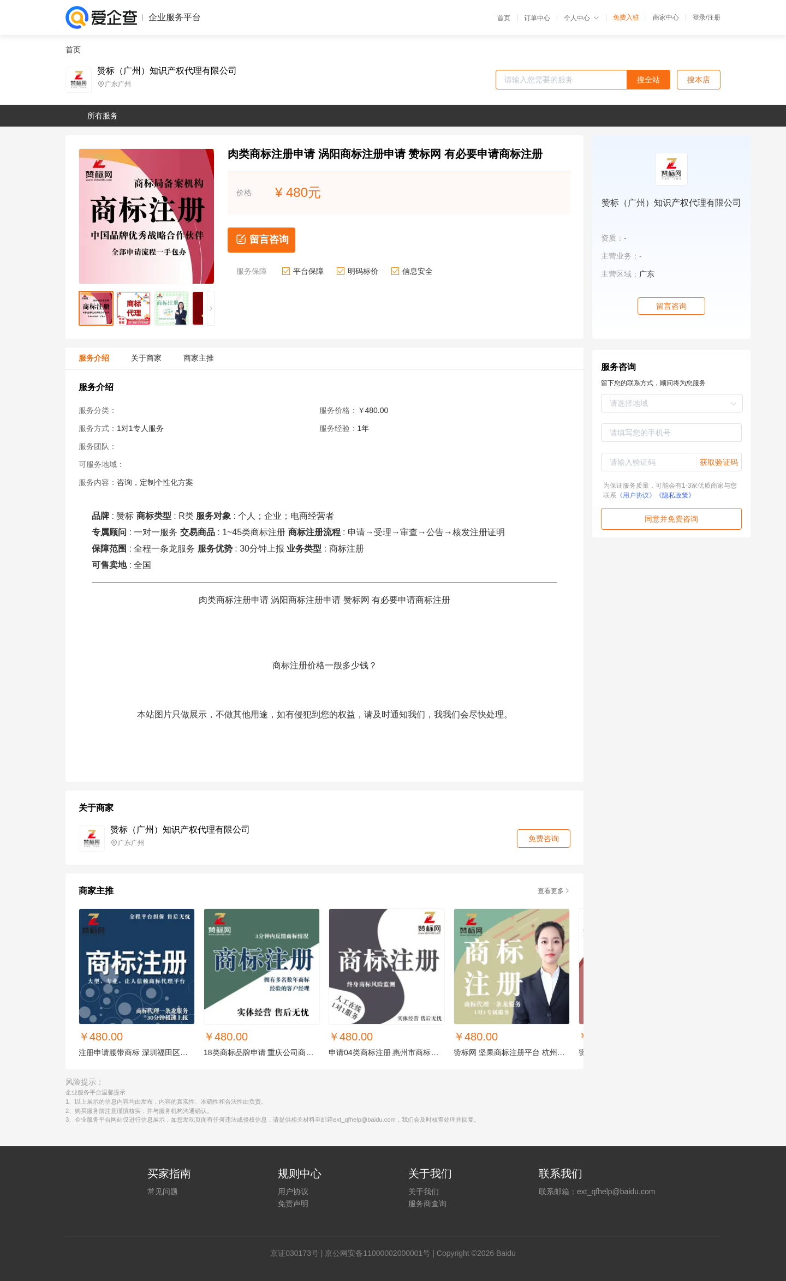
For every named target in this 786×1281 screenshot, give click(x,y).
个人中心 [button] (581, 18)
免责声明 (293, 1203)
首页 (503, 18)
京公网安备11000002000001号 (377, 1253)
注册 (713, 17)
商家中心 (666, 17)
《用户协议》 (636, 495)
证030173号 (298, 1253)
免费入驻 (626, 17)
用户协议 (293, 1191)
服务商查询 (427, 1203)
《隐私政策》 (675, 495)
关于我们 (423, 1191)
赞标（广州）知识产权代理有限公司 (167, 71)
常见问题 (162, 1191)
